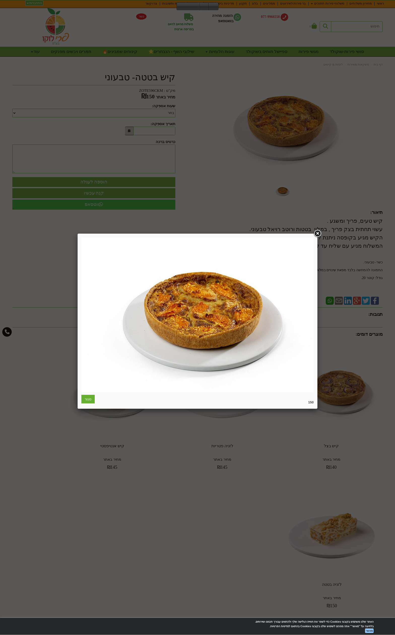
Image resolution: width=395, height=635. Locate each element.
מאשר (369, 630)
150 (311, 402)
